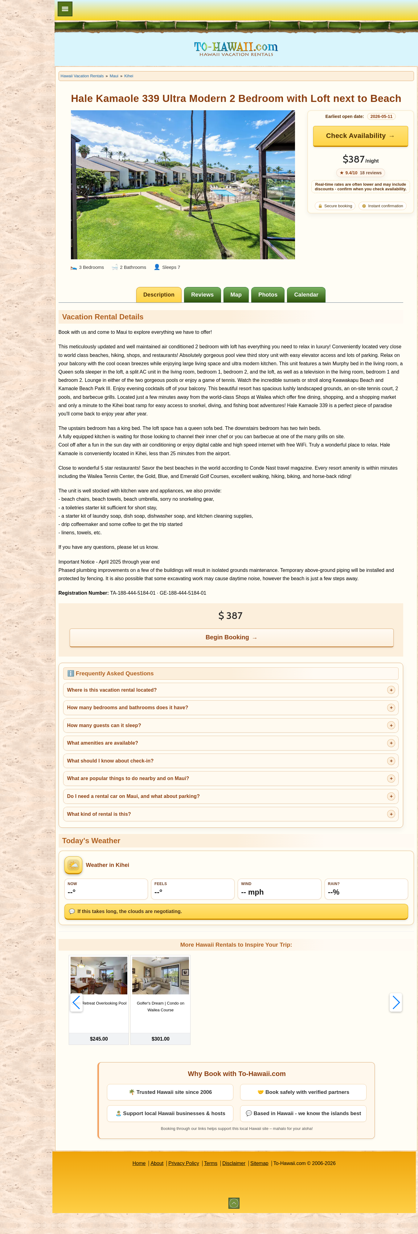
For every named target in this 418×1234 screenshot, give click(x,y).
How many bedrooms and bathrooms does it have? (156, 733)
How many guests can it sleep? (133, 751)
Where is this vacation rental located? (141, 716)
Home (153, 1184)
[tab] (173, 296)
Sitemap (274, 1184)
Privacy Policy (198, 1184)
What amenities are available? (131, 769)
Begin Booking (242, 663)
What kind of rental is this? (128, 840)
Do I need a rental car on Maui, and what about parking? (162, 822)
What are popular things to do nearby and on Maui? (157, 804)
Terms (225, 1184)
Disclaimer (248, 1184)
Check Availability (360, 149)
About (171, 1184)
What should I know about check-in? (139, 787)
